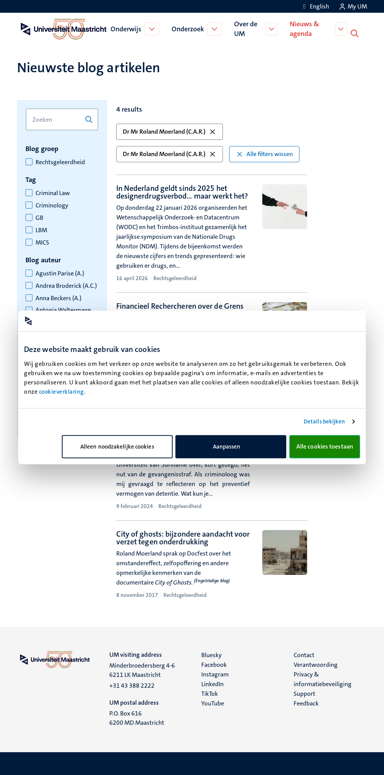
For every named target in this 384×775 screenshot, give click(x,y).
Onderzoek (188, 28)
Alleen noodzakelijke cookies (117, 446)
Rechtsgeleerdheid (60, 161)
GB (39, 217)
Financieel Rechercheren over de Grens (180, 305)
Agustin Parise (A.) (60, 273)
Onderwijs (126, 28)
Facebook (214, 664)
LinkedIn (212, 683)
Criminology (52, 205)
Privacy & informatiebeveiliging (323, 678)
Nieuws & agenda (305, 28)
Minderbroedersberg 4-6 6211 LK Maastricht (142, 669)
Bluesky (211, 654)
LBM (41, 229)
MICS (42, 242)
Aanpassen (231, 446)
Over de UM (246, 28)
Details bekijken (324, 421)
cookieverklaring (61, 392)
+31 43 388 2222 (132, 685)
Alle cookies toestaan (324, 446)
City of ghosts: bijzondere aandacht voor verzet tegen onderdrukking (183, 537)
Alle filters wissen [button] (264, 153)
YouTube (212, 703)
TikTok (209, 693)
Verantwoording (316, 664)
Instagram (215, 674)
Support (304, 693)
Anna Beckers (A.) (59, 297)
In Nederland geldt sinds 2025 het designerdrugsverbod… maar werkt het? (182, 191)
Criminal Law (53, 192)
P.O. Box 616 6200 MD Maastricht (136, 717)
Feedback (306, 703)
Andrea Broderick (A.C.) (66, 285)
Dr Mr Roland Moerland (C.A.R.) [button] (169, 131)
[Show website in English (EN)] (315, 6)
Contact (304, 654)
